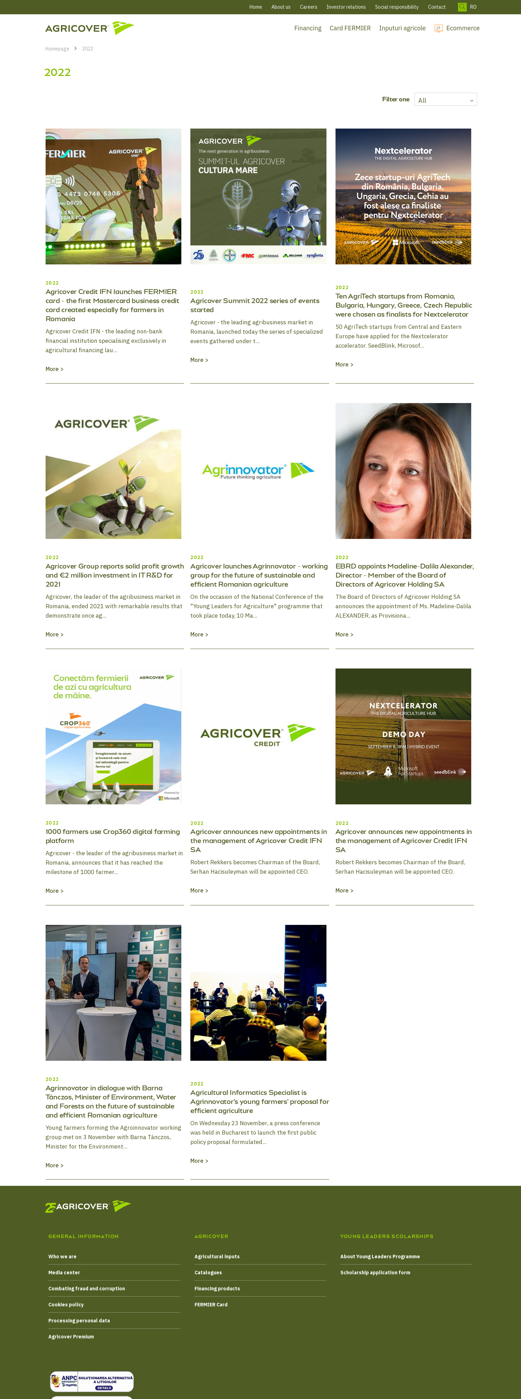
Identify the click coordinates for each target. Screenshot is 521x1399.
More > (55, 368)
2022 (87, 49)
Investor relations (346, 7)
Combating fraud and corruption (86, 1288)
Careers (308, 7)
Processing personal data (79, 1320)
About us (281, 7)
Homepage (57, 49)
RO (473, 7)
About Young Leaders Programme (380, 1256)
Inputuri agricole (402, 28)
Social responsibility (397, 7)
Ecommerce (463, 28)
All (422, 100)
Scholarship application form (375, 1272)
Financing (308, 28)
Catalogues (208, 1272)
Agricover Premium (71, 1337)
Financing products (217, 1288)
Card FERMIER (350, 28)
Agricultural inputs (217, 1256)
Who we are (62, 1256)
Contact (437, 7)
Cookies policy (66, 1304)
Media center (64, 1272)
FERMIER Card (211, 1304)
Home (256, 7)
